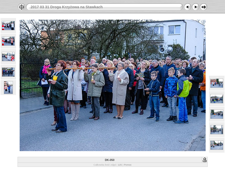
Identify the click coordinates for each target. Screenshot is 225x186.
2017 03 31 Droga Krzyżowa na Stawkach (67, 7)
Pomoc (127, 164)
